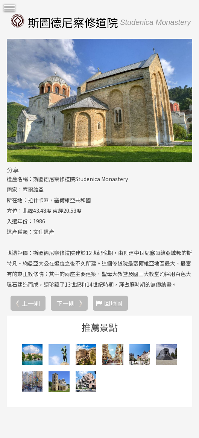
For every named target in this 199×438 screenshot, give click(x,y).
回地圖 (113, 303)
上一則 (31, 303)
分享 (13, 169)
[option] (99, 100)
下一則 (65, 303)
